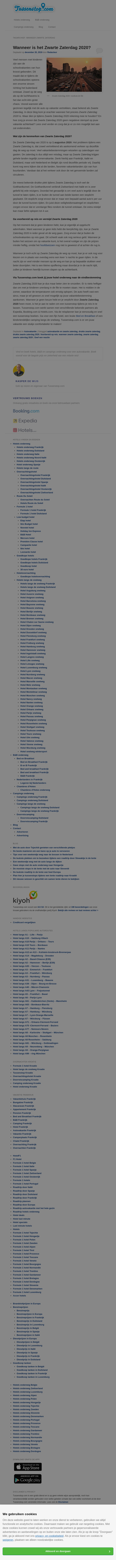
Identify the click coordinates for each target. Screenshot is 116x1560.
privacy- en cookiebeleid (49, 1535)
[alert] (58, 780)
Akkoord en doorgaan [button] (57, 1551)
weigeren (8, 1539)
